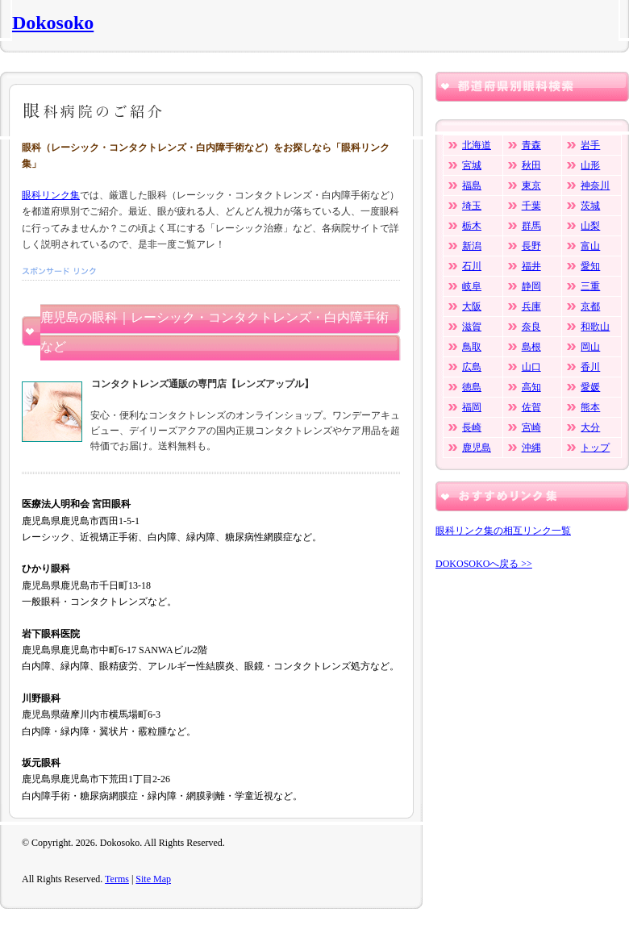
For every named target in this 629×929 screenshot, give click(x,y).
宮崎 (531, 427)
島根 (531, 346)
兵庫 (531, 306)
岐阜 (471, 286)
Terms (117, 879)
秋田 (531, 165)
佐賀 (531, 407)
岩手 (590, 145)
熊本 (590, 407)
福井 (531, 266)
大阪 (471, 306)
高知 (531, 387)
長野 (531, 246)
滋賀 (471, 326)
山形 (590, 165)
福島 (471, 185)
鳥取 (471, 346)
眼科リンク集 (51, 195)
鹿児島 (476, 447)
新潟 (471, 246)
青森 (531, 145)
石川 (471, 266)
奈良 (531, 326)
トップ (595, 447)
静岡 (531, 286)
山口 (531, 367)
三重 (590, 286)
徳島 (471, 387)
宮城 (471, 165)
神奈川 (595, 185)
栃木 (471, 225)
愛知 (590, 266)
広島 (471, 367)
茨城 (590, 205)
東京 (531, 185)
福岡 (471, 407)
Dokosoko (53, 22)
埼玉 (471, 205)
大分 (590, 427)
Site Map (153, 879)
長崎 (471, 427)
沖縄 (531, 447)
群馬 (531, 225)
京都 (590, 306)
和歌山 (595, 326)
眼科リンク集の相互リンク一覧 (503, 530)
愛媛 (590, 387)
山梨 (590, 225)
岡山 (590, 346)
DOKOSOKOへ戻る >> (483, 563)
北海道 (476, 145)
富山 (590, 246)
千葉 (531, 205)
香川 (590, 367)
